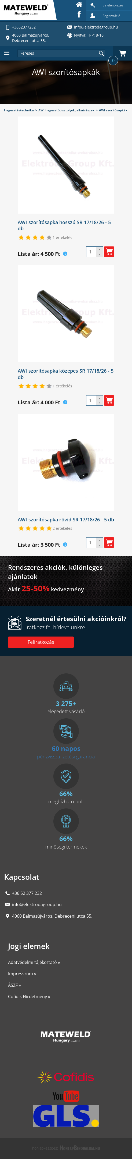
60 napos (66, 748)
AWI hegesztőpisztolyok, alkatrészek (66, 110)
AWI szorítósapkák (113, 110)
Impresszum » (22, 974)
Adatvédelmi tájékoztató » (34, 962)
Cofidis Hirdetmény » (29, 996)
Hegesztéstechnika (19, 110)
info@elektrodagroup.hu (37, 904)
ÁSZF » (14, 985)
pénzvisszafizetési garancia (66, 756)
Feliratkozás (41, 642)
